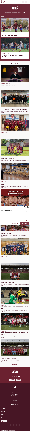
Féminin (19, 12)
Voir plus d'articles (15, 364)
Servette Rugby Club (12, 430)
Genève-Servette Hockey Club (5, 430)
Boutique (19, 379)
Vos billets (12, 379)
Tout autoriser (24, 223)
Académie (23, 12)
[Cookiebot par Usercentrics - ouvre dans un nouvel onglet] (25, 207)
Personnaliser (15, 223)
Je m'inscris (4, 421)
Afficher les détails (24, 220)
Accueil (2, 5)
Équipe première (14, 12)
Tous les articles (8, 12)
